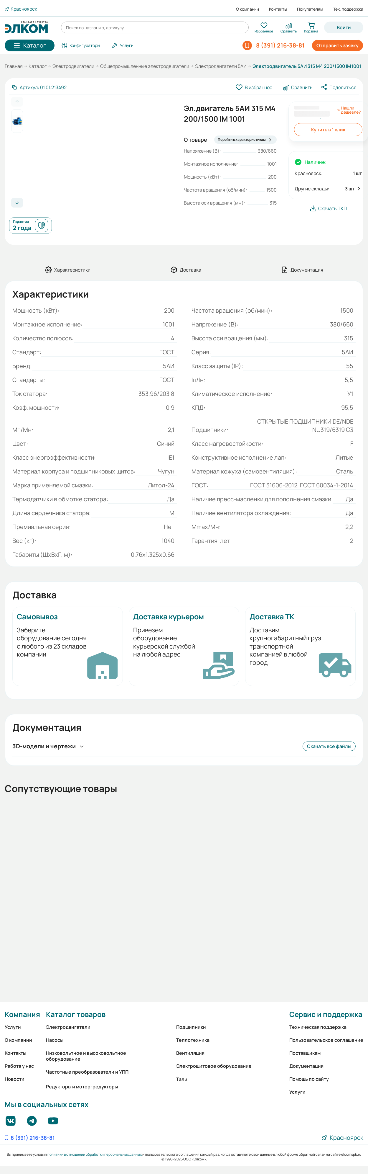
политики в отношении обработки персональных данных (94, 1154)
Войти (344, 27)
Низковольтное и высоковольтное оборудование (86, 1056)
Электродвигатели (73, 66)
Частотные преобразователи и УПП (87, 1072)
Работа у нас (19, 1066)
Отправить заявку (337, 45)
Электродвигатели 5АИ (221, 66)
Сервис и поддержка (325, 1014)
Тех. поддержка (348, 9)
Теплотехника (192, 1040)
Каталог (38, 66)
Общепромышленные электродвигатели (144, 66)
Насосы (54, 1040)
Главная (14, 66)
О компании (247, 9)
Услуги (13, 1027)
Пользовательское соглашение (326, 1040)
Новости (14, 1079)
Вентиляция (190, 1053)
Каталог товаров (75, 1014)
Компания (22, 1014)
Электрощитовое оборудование (214, 1066)
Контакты (278, 9)
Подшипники (191, 1027)
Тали (181, 1079)
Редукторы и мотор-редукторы (82, 1087)
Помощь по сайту (309, 1079)
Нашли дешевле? (349, 110)
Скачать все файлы (329, 746)
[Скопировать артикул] (39, 87)
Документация (306, 1066)
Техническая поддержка (317, 1027)
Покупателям (310, 9)
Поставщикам (305, 1053)
